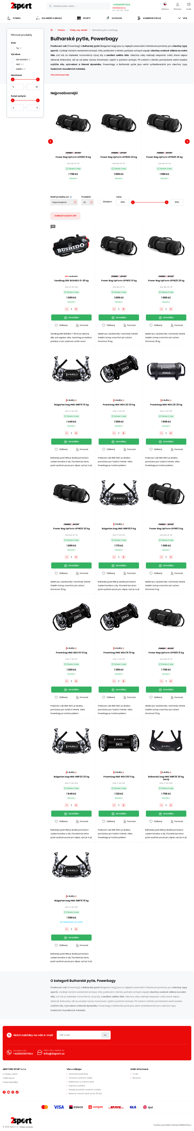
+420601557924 (121, 4)
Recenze (137, 1078)
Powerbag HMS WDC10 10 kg (71, 652)
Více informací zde (60, 74)
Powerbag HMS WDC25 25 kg (166, 404)
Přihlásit (105, 1035)
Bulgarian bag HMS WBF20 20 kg (71, 776)
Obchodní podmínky (78, 1074)
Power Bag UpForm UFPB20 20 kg (119, 157)
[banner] (21, 7)
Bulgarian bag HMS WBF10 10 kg (71, 404)
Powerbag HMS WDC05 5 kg (118, 776)
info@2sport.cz (119, 7)
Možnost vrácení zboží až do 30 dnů (85, 1093)
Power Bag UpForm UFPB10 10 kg (118, 280)
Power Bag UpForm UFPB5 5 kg (166, 528)
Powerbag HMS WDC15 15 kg (118, 652)
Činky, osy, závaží (78, 30)
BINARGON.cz (185, 1124)
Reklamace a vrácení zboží (81, 1081)
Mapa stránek (26, 1126)
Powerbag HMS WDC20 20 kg (119, 404)
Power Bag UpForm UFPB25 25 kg (164, 157)
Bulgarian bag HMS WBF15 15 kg (71, 900)
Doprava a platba (77, 1085)
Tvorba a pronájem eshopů (166, 1124)
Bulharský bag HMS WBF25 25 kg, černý (166, 778)
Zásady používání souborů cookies (85, 1089)
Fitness (61, 30)
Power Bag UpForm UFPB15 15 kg (73, 157)
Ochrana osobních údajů (80, 1078)
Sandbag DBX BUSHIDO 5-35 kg (71, 280)
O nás (135, 1074)
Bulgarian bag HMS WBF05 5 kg (119, 528)
